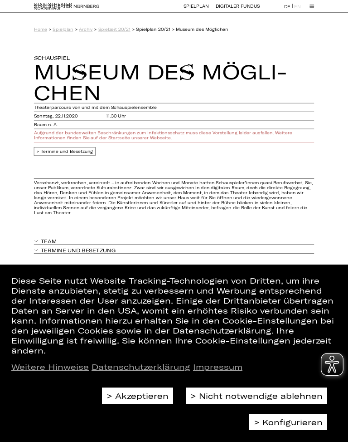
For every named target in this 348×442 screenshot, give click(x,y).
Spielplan (196, 10)
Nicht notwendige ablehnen (261, 396)
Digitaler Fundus (238, 10)
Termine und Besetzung (67, 151)
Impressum (217, 367)
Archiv (85, 29)
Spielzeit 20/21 (114, 29)
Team (49, 241)
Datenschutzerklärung (141, 367)
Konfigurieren (292, 422)
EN (297, 11)
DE (287, 11)
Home (40, 29)
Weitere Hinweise (50, 367)
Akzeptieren (142, 396)
